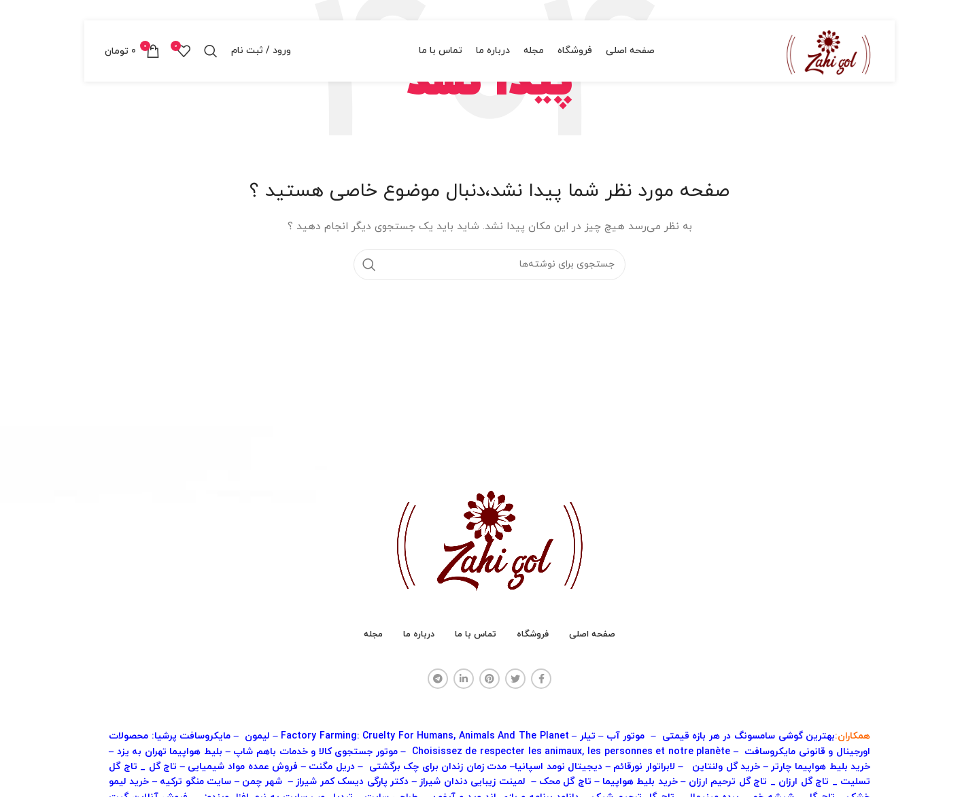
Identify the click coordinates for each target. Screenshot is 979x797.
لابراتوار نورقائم (644, 766)
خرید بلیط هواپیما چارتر (820, 766)
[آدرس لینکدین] (463, 678)
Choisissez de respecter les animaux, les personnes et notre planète (573, 751)
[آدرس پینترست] (489, 678)
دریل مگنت (333, 766)
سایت (195, 781)
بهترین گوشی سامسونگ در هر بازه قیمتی (748, 736)
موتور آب (625, 736)
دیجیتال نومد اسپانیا (558, 766)
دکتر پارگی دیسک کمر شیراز (352, 781)
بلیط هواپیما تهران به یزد (169, 751)
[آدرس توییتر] (515, 678)
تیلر (588, 736)
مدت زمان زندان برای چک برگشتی (438, 766)
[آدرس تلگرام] (438, 678)
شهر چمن (261, 781)
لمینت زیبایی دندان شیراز (473, 781)
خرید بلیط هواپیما (640, 781)
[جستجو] (210, 51)
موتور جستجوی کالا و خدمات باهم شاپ (315, 751)
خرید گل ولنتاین (726, 766)
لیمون (257, 736)
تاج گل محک (565, 781)
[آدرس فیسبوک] (541, 678)
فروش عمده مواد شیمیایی (243, 766)
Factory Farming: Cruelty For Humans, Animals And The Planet (426, 736)
